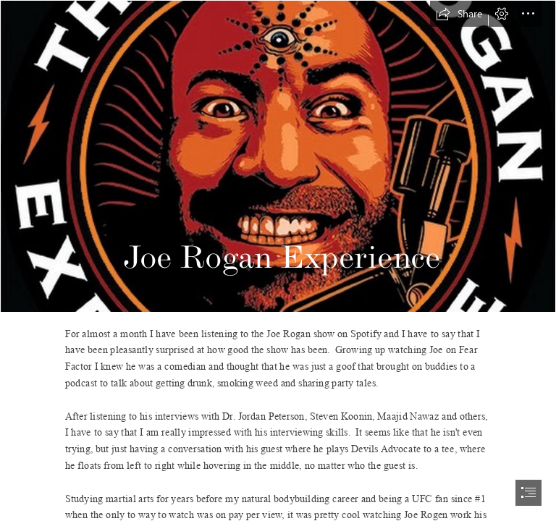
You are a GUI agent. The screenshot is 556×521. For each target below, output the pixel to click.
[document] (278, 260)
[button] (459, 14)
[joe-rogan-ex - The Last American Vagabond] (278, 156)
